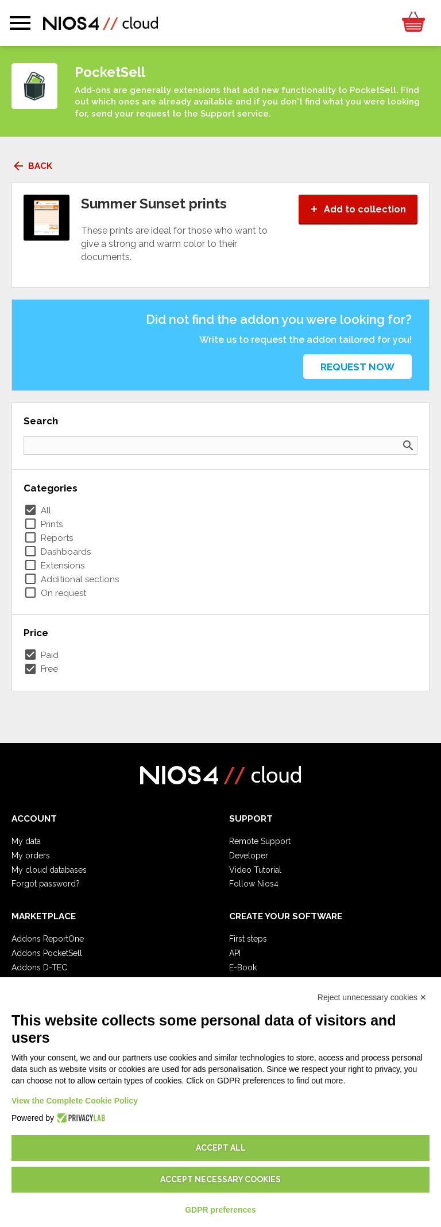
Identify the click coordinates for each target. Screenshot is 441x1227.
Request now (357, 367)
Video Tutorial (255, 869)
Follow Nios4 (253, 883)
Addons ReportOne (47, 938)
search (408, 445)
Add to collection (358, 209)
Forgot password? (45, 883)
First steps (248, 938)
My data (26, 841)
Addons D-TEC (39, 967)
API (235, 953)
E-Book (243, 967)
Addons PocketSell (46, 953)
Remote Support (260, 841)
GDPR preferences (220, 1209)
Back (31, 166)
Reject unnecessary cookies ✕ (372, 997)
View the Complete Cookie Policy (74, 1100)
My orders (30, 855)
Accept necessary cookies (220, 1179)
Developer (248, 855)
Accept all (221, 1147)
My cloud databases (49, 869)
